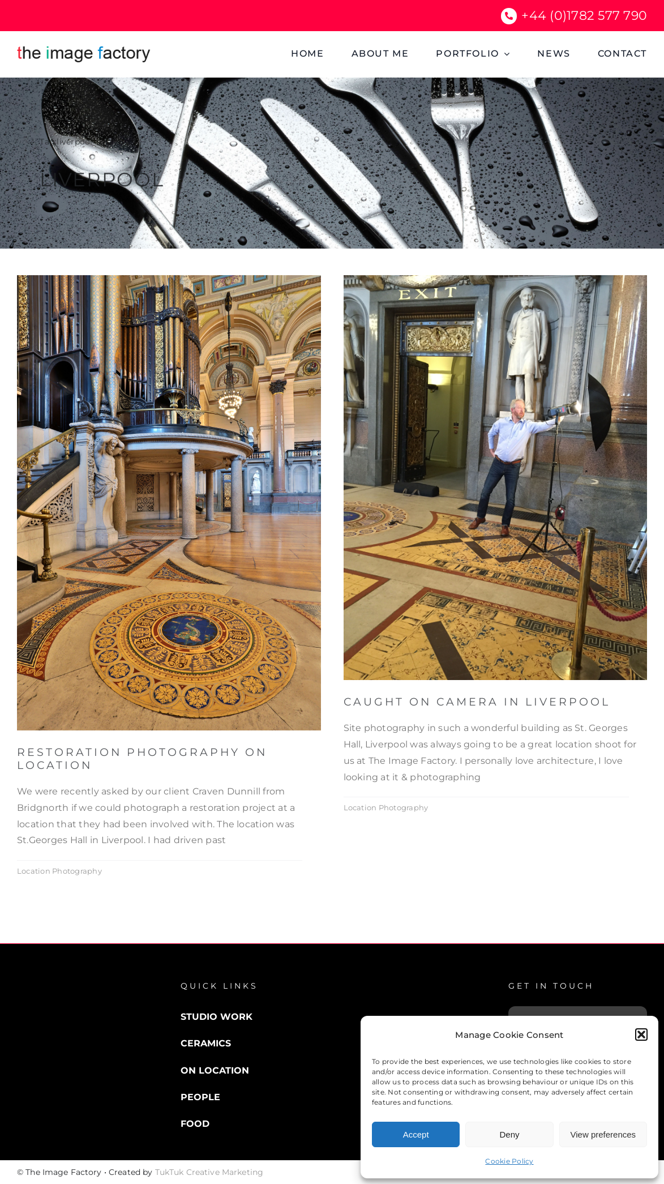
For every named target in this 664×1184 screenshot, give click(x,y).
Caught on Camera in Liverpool (477, 701)
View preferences (603, 1134)
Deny (509, 1134)
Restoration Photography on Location (142, 759)
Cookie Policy (509, 1161)
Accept (416, 1134)
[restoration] (169, 279)
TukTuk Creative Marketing (209, 1172)
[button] (641, 1034)
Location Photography (59, 870)
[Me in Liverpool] (496, 279)
